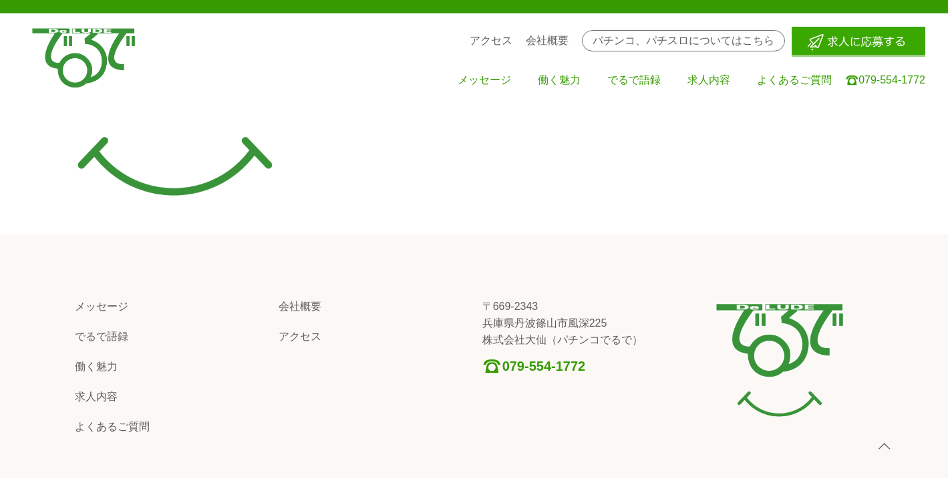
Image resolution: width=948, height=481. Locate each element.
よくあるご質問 (112, 426)
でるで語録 (101, 336)
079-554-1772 (544, 366)
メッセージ (101, 306)
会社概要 (300, 306)
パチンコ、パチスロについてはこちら (683, 40)
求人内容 (96, 396)
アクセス (300, 336)
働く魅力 (96, 366)
